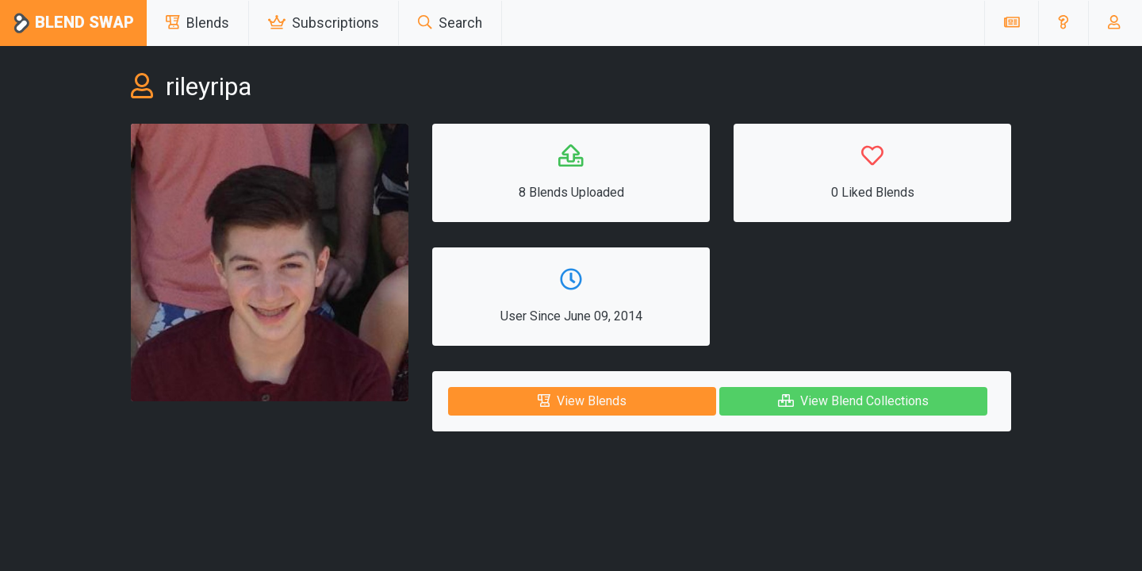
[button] (1063, 23)
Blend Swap (73, 23)
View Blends (582, 400)
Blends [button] (197, 23)
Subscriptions (323, 23)
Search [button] (450, 23)
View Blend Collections (853, 400)
